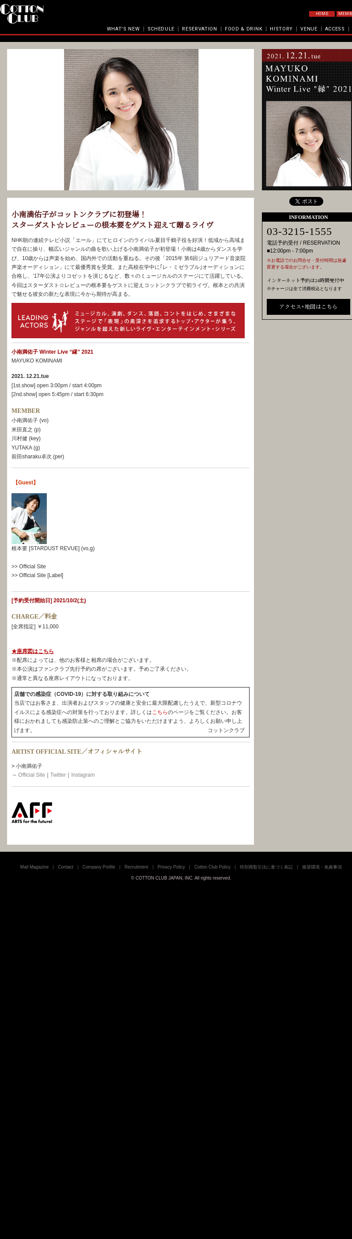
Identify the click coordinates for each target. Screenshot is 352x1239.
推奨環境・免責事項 (322, 867)
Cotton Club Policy (212, 867)
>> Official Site (28, 566)
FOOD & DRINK (243, 28)
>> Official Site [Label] (37, 575)
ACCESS (335, 28)
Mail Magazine (34, 867)
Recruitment (136, 867)
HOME (322, 13)
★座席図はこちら (32, 651)
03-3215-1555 (299, 231)
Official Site (31, 775)
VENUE (309, 28)
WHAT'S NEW (123, 28)
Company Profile (99, 867)
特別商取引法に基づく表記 (266, 867)
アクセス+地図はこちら (308, 307)
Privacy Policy (171, 867)
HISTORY (281, 28)
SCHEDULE (161, 28)
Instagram (83, 775)
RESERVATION (199, 28)
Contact (65, 867)
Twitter (58, 775)
